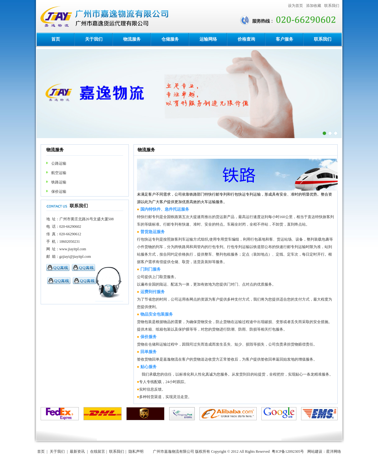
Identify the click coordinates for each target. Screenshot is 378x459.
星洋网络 (333, 451)
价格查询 (246, 39)
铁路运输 (58, 182)
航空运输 (58, 173)
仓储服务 (170, 39)
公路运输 (58, 163)
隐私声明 (136, 451)
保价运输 (58, 191)
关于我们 (94, 39)
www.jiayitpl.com (72, 249)
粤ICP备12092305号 (288, 451)
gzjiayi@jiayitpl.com (75, 256)
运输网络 (208, 39)
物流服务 (132, 39)
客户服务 (284, 39)
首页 (55, 39)
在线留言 (97, 451)
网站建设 (314, 451)
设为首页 (295, 5)
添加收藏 (313, 5)
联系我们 (331, 5)
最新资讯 (77, 451)
